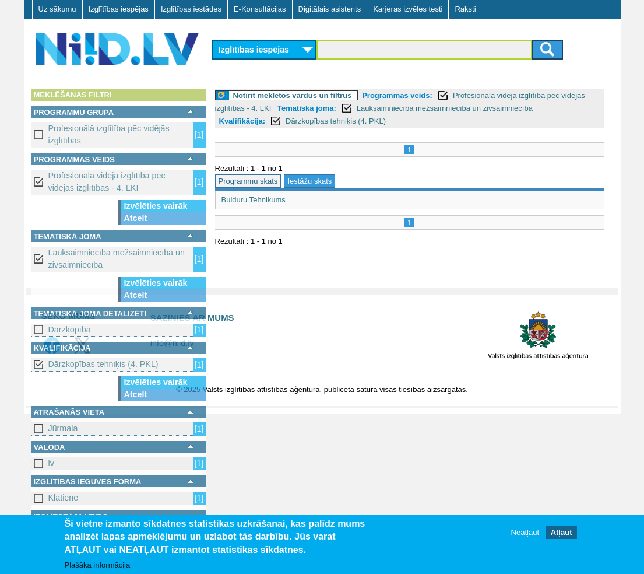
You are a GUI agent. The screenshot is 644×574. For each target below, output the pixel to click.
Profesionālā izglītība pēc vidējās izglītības (109, 134)
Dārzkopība (69, 329)
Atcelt (135, 218)
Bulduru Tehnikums (253, 199)
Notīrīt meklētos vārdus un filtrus (292, 95)
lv (51, 463)
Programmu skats (248, 181)
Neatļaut (525, 532)
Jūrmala (63, 428)
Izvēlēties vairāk (156, 206)
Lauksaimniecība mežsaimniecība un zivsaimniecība (116, 259)
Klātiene (63, 497)
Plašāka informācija (98, 565)
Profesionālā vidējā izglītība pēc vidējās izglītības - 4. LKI (107, 181)
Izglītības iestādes (191, 9)
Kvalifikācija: (242, 121)
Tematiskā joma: (306, 108)
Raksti (465, 9)
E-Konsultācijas (260, 9)
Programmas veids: (397, 95)
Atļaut (561, 532)
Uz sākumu (57, 9)
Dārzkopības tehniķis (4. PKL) (103, 364)
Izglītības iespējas (119, 9)
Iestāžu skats (309, 181)
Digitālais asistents (329, 9)
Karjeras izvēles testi (407, 9)
